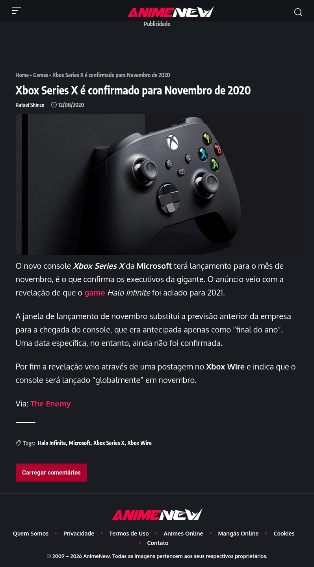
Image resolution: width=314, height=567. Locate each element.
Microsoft (80, 442)
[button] (18, 10)
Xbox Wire (139, 442)
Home (22, 75)
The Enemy (50, 403)
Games (41, 75)
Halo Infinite (52, 442)
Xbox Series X (108, 442)
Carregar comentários (51, 472)
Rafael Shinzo (30, 105)
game (95, 292)
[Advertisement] (159, 48)
